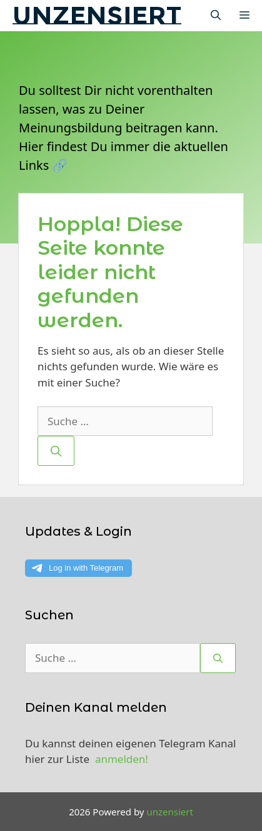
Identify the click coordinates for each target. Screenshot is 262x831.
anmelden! (121, 759)
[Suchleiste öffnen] (215, 15)
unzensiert (97, 15)
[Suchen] (56, 451)
